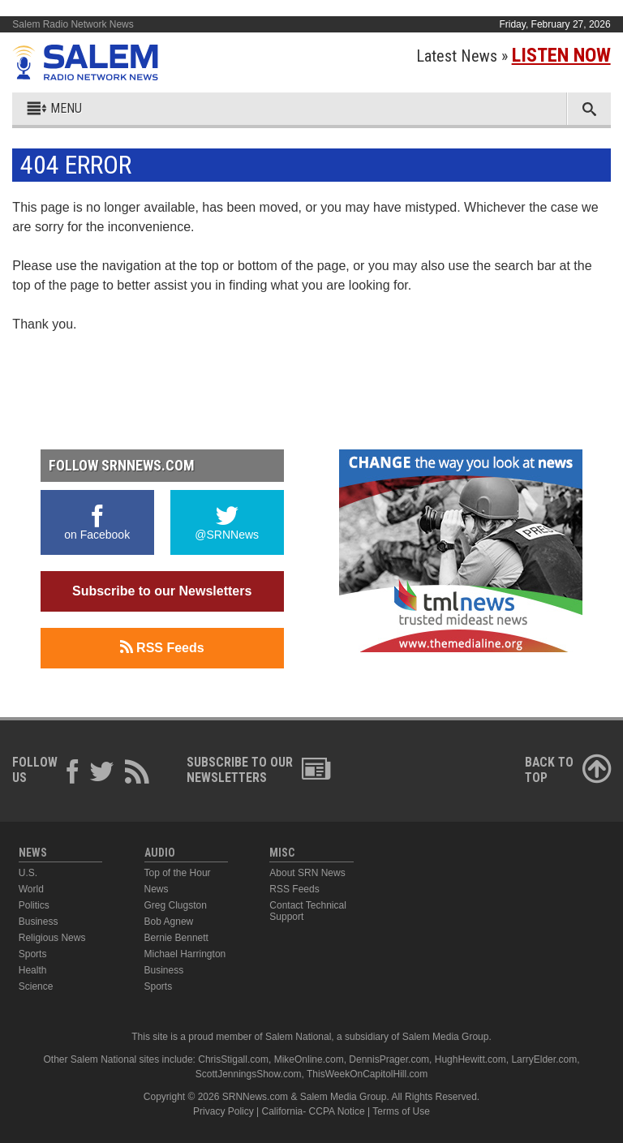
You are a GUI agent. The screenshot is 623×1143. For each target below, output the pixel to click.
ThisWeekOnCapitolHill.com (367, 1074)
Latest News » (513, 56)
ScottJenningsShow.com (248, 1074)
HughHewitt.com (470, 1059)
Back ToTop (568, 769)
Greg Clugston (175, 905)
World (31, 889)
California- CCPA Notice (313, 1111)
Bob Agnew (169, 921)
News (156, 889)
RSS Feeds (162, 647)
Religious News (52, 937)
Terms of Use (401, 1111)
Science (36, 986)
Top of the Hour (177, 873)
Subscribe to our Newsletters (161, 591)
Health (33, 970)
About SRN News (307, 873)
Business (38, 921)
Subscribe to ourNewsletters (258, 769)
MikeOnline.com (309, 1059)
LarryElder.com (544, 1059)
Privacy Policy (223, 1111)
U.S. (28, 873)
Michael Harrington (185, 954)
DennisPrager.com (389, 1059)
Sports (33, 954)
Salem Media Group (445, 1036)
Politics (34, 905)
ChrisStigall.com (233, 1059)
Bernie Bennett (176, 937)
